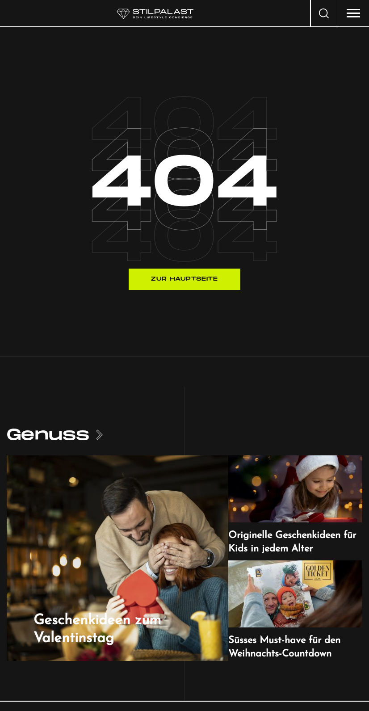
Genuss (48, 435)
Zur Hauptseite (184, 279)
